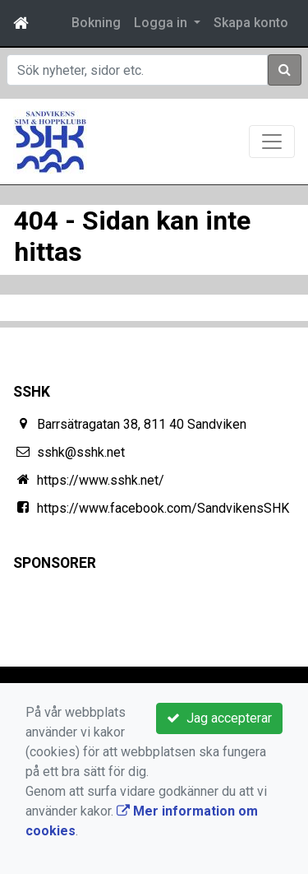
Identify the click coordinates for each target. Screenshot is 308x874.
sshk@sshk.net (81, 452)
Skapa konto (251, 22)
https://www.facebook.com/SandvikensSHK (163, 508)
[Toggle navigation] (272, 141)
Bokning (96, 22)
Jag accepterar (219, 718)
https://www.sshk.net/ (100, 480)
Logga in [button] (162, 22)
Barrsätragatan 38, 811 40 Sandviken (141, 424)
